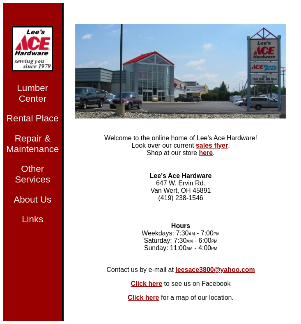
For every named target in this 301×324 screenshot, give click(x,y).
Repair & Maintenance (32, 143)
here (206, 152)
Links (32, 219)
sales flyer (212, 145)
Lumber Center (32, 93)
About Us (32, 199)
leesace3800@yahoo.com (215, 269)
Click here (146, 283)
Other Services (32, 174)
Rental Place (33, 118)
